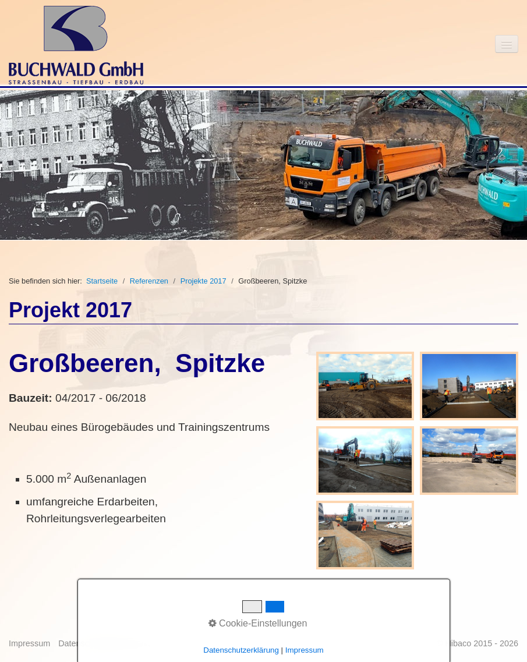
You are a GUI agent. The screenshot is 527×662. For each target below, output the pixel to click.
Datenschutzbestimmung (104, 643)
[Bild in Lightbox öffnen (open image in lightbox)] (365, 386)
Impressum (29, 643)
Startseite (102, 281)
